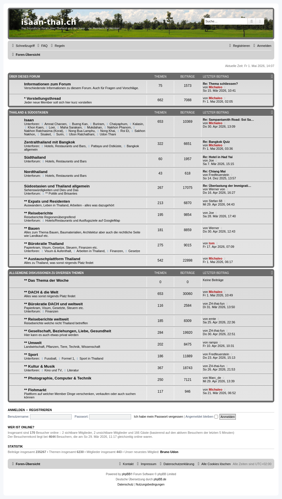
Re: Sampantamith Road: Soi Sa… (228, 119)
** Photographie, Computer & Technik (57, 378)
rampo (213, 342)
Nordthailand (35, 172)
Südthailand (35, 157)
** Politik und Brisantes (59, 193)
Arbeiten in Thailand (89, 251)
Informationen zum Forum (47, 84)
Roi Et (123, 131)
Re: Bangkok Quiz (216, 141)
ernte (212, 318)
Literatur (71, 370)
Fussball (48, 358)
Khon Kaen (33, 127)
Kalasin (136, 124)
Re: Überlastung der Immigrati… (227, 185)
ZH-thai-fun (217, 303)
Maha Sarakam (69, 127)
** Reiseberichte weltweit (46, 319)
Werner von (217, 189)
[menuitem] (42, 45)
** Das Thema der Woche (46, 280)
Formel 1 (66, 358)
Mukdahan (92, 127)
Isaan (29, 120)
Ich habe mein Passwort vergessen (158, 416)
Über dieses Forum (24, 76)
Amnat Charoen (54, 124)
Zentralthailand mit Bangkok (49, 142)
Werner (214, 228)
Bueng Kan (77, 124)
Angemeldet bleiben (201, 416)
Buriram (97, 124)
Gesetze (132, 251)
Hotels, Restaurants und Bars (63, 146)
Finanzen (114, 251)
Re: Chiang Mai (214, 171)
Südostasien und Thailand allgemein (57, 186)
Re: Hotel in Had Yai (218, 157)
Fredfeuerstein (219, 174)
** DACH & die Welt (41, 292)
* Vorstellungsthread (42, 98)
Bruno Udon (169, 452)
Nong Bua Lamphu (80, 131)
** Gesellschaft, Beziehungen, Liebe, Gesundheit (67, 331)
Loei (50, 127)
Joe (211, 160)
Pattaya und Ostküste (104, 146)
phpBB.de (160, 479)
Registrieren (40, 410)
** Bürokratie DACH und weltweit (53, 304)
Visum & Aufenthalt (56, 251)
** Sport (31, 354)
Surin (58, 134)
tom (212, 243)
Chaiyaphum (116, 124)
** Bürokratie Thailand (44, 243)
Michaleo (215, 87)
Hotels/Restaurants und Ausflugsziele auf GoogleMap (81, 220)
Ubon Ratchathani (79, 134)
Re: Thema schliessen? (220, 83)
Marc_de (215, 377)
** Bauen (32, 228)
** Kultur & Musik (39, 366)
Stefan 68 (215, 201)
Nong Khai (106, 131)
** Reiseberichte (38, 213)
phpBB (126, 474)
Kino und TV (51, 370)
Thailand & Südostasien (28, 112)
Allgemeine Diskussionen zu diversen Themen (46, 273)
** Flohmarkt (35, 390)
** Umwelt (33, 343)
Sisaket (44, 134)
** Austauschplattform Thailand (52, 259)
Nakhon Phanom (117, 127)
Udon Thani (106, 134)
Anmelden (16, 410)
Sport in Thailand (89, 358)
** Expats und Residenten (47, 201)
